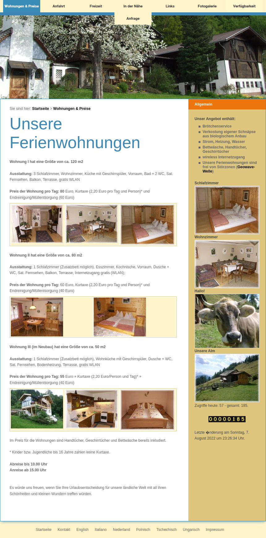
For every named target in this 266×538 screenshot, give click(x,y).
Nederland (121, 530)
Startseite (40, 108)
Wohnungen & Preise (71, 108)
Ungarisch (191, 530)
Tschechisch (167, 530)
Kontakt (64, 530)
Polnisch (143, 530)
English (82, 530)
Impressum (215, 530)
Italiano (101, 530)
